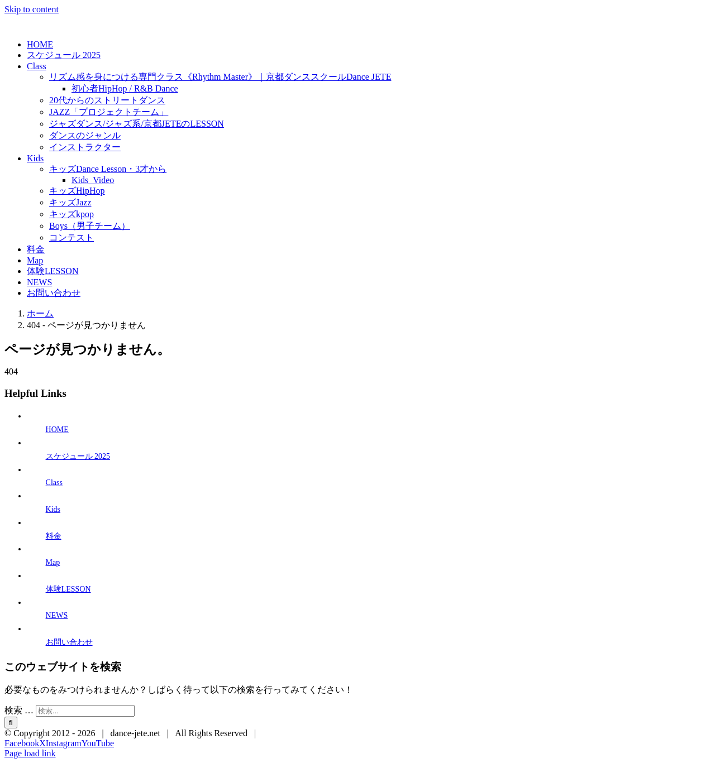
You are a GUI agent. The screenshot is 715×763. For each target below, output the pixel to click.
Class (54, 482)
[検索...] (85, 711)
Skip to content (31, 9)
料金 (53, 536)
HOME (57, 429)
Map (53, 562)
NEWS (57, 615)
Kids (53, 509)
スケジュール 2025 (78, 456)
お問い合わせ (69, 642)
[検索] (10, 722)
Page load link (30, 753)
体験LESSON (68, 589)
